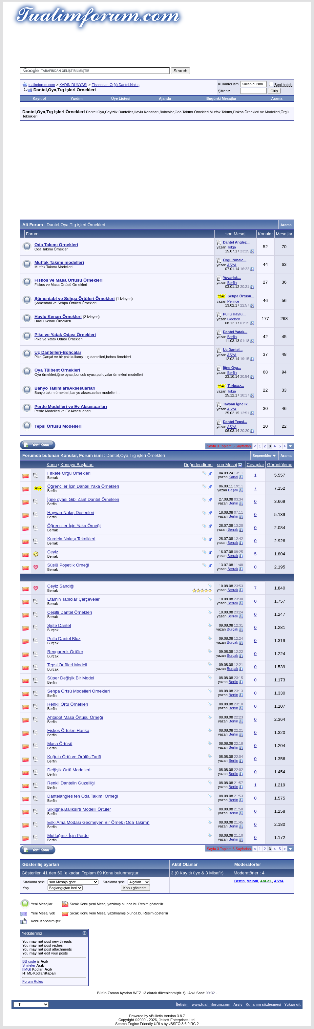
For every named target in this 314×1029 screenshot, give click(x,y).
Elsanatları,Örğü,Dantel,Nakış (115, 85)
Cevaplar (255, 464)
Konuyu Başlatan (77, 464)
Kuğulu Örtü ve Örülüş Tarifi (74, 756)
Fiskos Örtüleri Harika (68, 730)
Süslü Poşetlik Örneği (68, 565)
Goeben (233, 319)
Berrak (52, 478)
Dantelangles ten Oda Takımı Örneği (82, 796)
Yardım (77, 98)
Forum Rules (32, 981)
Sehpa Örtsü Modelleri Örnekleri (78, 691)
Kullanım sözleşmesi (263, 1004)
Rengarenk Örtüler (65, 651)
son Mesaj (227, 464)
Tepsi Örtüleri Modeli (67, 664)
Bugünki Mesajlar (221, 98)
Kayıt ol (39, 98)
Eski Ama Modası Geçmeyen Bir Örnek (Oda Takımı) (98, 822)
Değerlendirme (198, 464)
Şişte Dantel (59, 625)
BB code (29, 961)
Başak (233, 490)
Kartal (233, 477)
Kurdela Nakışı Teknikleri (71, 538)
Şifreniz (224, 91)
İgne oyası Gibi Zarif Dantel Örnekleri (83, 499)
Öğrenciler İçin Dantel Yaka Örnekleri (83, 486)
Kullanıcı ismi (229, 84)
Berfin (232, 283)
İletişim (182, 1004)
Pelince (233, 301)
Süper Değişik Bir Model (70, 677)
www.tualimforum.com (211, 1004)
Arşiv (237, 1004)
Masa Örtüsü (59, 743)
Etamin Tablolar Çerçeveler (73, 599)
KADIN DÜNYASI (73, 85)
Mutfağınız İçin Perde (68, 835)
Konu (52, 464)
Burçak (52, 630)
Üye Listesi (120, 98)
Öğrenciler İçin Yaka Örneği (73, 525)
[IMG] (26, 969)
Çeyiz (52, 551)
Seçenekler (262, 456)
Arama (276, 98)
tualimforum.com (42, 85)
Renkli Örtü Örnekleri (67, 704)
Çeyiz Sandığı (60, 586)
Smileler (28, 965)
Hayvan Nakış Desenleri (70, 512)
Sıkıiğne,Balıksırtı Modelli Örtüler (79, 809)
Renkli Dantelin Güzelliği (70, 783)
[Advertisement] (157, 47)
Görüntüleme (279, 464)
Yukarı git (292, 1004)
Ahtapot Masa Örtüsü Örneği (75, 717)
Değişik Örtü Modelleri (68, 769)
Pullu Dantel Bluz (64, 638)
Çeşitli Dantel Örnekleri (69, 612)
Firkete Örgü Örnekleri (69, 473)
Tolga (231, 247)
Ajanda (165, 98)
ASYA (232, 265)
